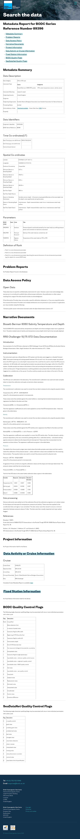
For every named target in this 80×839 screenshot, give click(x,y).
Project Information (14, 47)
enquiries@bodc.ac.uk (16, 783)
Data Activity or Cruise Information (21, 51)
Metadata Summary (14, 34)
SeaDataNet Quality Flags (17, 61)
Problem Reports (13, 37)
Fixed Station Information (17, 54)
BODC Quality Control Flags (24, 607)
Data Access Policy (14, 41)
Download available (23, 108)
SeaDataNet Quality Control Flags (29, 706)
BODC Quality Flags (14, 58)
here (31, 583)
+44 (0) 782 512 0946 (13, 781)
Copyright (28, 807)
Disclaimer (28, 809)
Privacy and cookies (31, 811)
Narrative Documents (15, 44)
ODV (40, 108)
